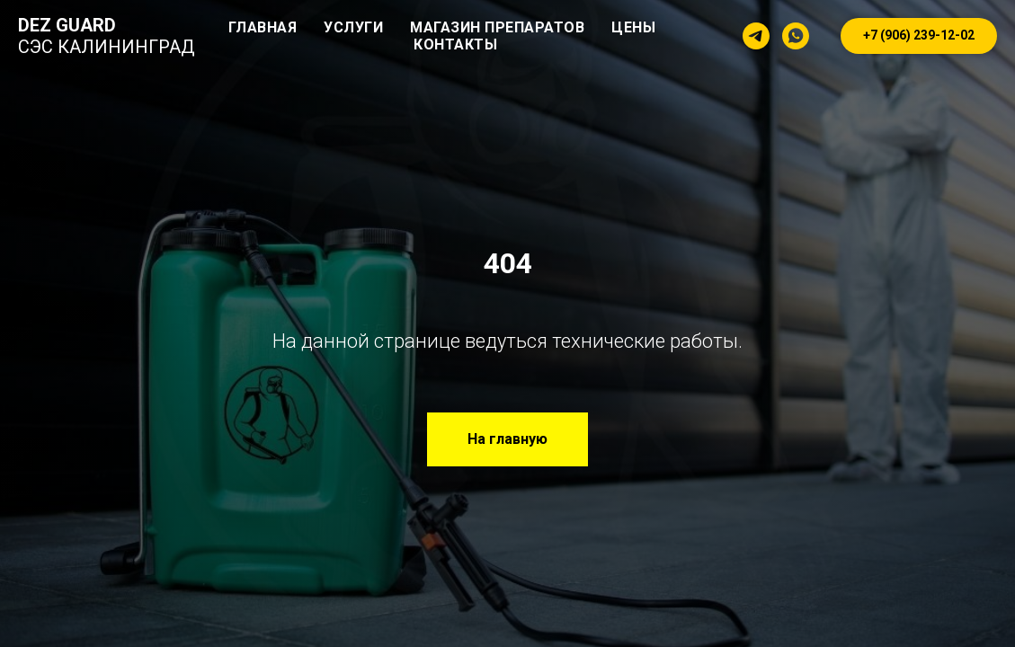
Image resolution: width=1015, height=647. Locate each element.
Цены (633, 27)
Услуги (353, 27)
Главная (263, 27)
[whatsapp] (795, 35)
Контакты (455, 44)
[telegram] (756, 35)
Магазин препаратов (497, 27)
